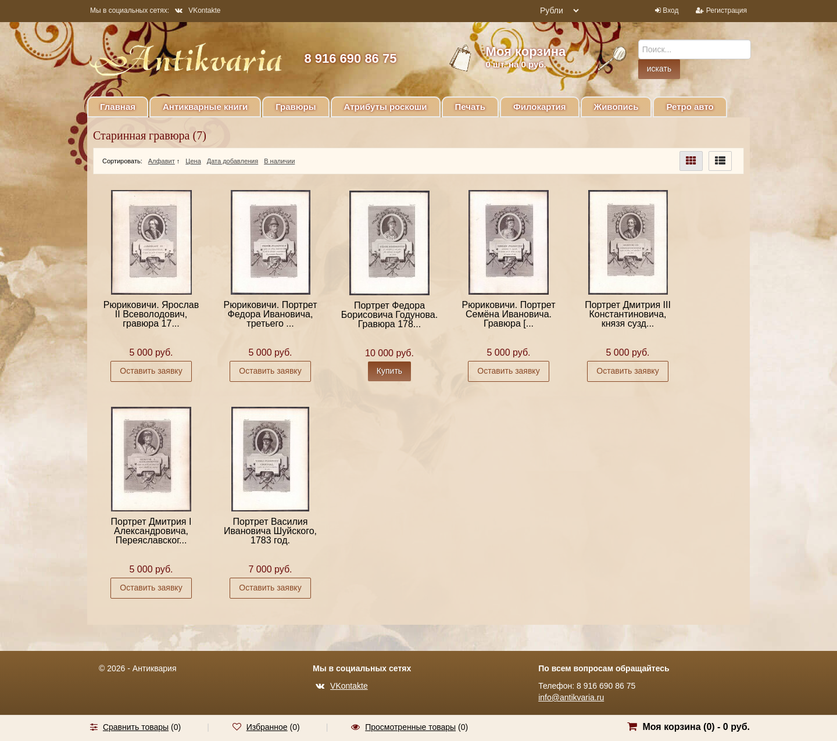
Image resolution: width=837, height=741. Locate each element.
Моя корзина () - (696, 727)
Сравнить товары (136, 727)
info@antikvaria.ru (571, 697)
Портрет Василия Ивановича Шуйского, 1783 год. (270, 531)
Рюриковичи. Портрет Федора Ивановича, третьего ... (270, 314)
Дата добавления (232, 160)
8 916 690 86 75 (350, 58)
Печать (470, 107)
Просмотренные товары (410, 727)
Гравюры (296, 107)
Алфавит (161, 160)
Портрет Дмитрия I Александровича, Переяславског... (151, 531)
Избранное (267, 727)
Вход (670, 10)
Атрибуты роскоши (385, 107)
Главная (117, 107)
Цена (193, 160)
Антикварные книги (205, 107)
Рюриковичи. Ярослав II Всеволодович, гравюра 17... (151, 314)
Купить (389, 370)
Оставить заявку (151, 370)
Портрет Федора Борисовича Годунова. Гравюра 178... (389, 314)
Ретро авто (689, 107)
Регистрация (726, 10)
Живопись (616, 107)
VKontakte (197, 10)
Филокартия (539, 107)
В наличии (279, 160)
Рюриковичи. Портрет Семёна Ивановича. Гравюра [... (508, 314)
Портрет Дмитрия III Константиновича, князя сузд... (628, 314)
